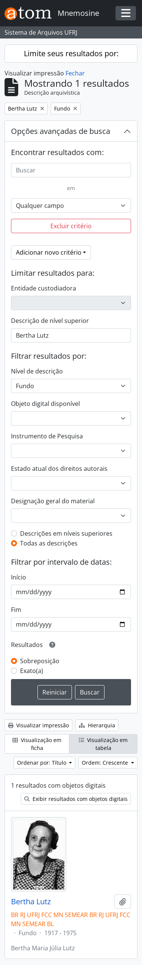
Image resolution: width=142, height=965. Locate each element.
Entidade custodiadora (43, 288)
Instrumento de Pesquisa (47, 436)
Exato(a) (31, 671)
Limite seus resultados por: (71, 53)
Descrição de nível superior (50, 321)
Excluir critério (71, 226)
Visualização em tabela (103, 743)
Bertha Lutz (31, 901)
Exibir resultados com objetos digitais (76, 798)
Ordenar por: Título (42, 762)
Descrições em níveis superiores (66, 533)
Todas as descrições (49, 543)
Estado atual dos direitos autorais (59, 468)
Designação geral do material (53, 501)
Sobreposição (39, 661)
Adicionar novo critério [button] (48, 252)
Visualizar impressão (38, 725)
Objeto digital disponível (45, 404)
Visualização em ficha (36, 743)
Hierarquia (97, 725)
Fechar (75, 73)
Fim (16, 609)
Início (18, 577)
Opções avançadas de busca (60, 131)
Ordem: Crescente (106, 762)
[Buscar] (71, 170)
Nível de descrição (37, 371)
